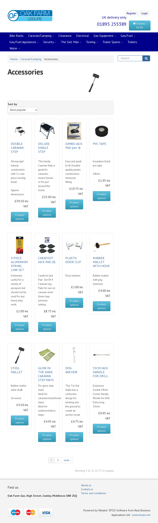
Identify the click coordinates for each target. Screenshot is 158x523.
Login (144, 13)
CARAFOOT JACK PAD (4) (46, 260)
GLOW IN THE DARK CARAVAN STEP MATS (46, 374)
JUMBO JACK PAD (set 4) (73, 146)
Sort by (12, 104)
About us (86, 485)
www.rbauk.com (141, 515)
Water (14, 48)
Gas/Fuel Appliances (24, 42)
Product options (19, 217)
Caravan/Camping (41, 36)
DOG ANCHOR (71, 370)
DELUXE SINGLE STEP (44, 148)
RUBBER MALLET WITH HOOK (101, 262)
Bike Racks (16, 36)
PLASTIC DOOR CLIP (73, 260)
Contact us (87, 489)
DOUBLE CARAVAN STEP (17, 148)
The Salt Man (71, 42)
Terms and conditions (93, 493)
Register (131, 13)
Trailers (132, 42)
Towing (92, 42)
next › (67, 460)
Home (14, 59)
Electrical (82, 36)
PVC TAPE (99, 144)
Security (49, 42)
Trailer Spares (113, 42)
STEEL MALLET (17, 370)
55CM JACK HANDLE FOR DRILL (100, 372)
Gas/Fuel (128, 36)
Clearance (64, 36)
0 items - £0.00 (140, 25)
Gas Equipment (105, 36)
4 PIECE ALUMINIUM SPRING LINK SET (19, 264)
